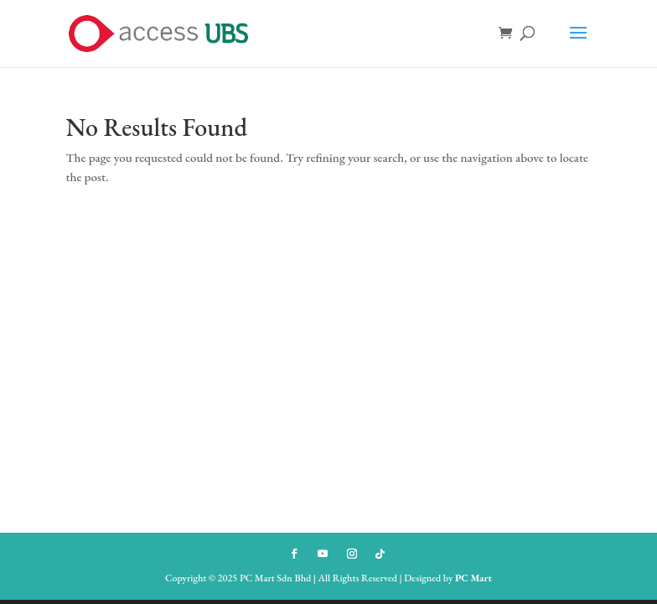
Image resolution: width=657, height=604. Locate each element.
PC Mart (473, 578)
